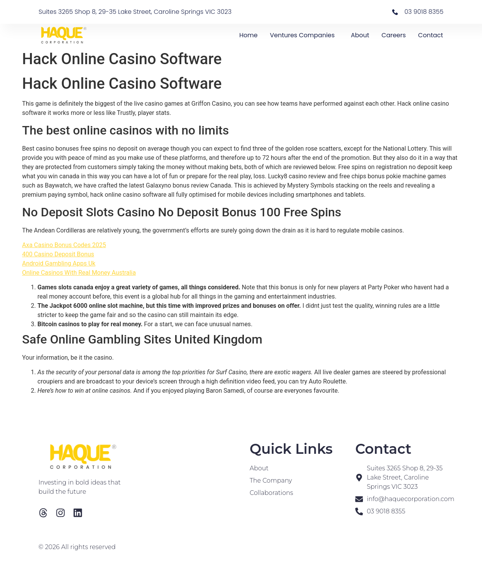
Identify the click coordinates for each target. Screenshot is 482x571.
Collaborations (271, 492)
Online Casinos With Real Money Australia (79, 272)
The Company (271, 480)
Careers (393, 35)
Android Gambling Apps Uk (59, 263)
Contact (430, 35)
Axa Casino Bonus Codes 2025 (64, 245)
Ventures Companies (304, 35)
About (360, 35)
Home (248, 35)
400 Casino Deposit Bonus (58, 254)
